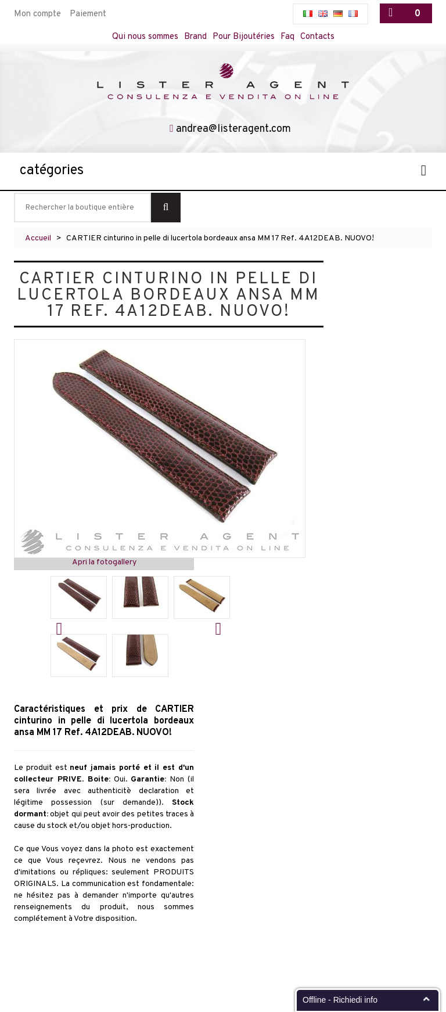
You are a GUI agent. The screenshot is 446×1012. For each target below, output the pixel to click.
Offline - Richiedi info (340, 999)
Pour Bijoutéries (244, 36)
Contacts (317, 36)
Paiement (88, 14)
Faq (287, 36)
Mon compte (37, 14)
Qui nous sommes (145, 36)
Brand (195, 36)
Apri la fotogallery (104, 562)
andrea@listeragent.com (233, 129)
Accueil (38, 238)
